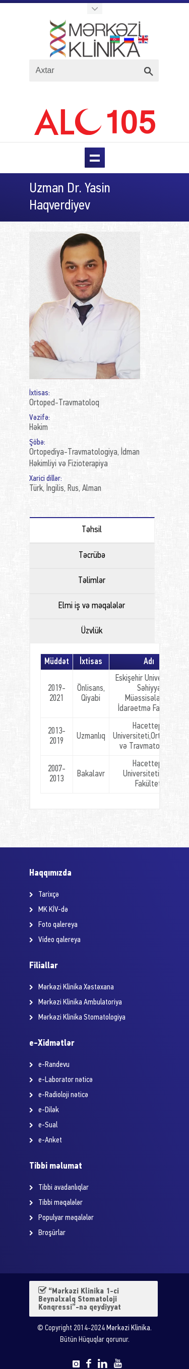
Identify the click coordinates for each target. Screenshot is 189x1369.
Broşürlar (52, 1233)
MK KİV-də (53, 910)
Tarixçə (48, 895)
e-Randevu (54, 1065)
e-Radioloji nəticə (63, 1095)
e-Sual (47, 1125)
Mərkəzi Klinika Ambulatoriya (80, 1002)
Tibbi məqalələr (60, 1203)
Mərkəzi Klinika (128, 1328)
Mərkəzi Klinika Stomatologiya (81, 1018)
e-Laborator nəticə (65, 1080)
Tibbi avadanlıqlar (63, 1188)
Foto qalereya (58, 925)
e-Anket (50, 1140)
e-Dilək (48, 1110)
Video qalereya (59, 940)
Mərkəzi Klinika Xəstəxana (76, 987)
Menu (95, 158)
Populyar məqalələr (66, 1218)
